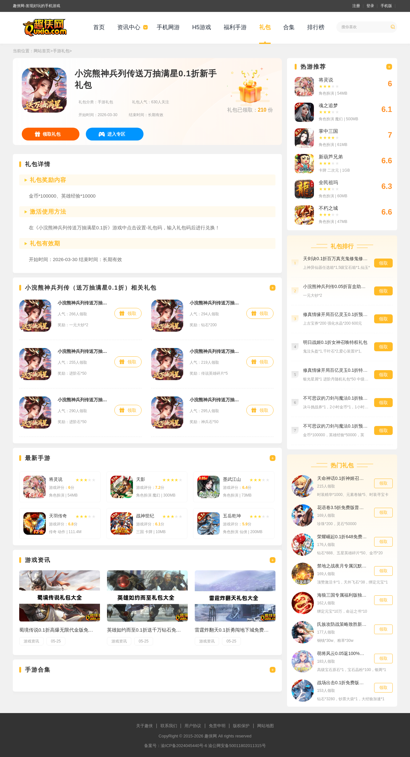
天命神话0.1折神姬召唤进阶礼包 (342, 478)
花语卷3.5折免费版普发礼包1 (342, 507)
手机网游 (168, 27)
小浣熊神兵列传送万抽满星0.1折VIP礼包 (215, 399)
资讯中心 (128, 27)
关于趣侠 (144, 725)
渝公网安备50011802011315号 (237, 745)
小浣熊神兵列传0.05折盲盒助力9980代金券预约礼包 (335, 286)
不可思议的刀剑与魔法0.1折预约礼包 (335, 426)
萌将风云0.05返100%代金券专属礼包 (342, 653)
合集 (289, 27)
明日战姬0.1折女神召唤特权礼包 (335, 342)
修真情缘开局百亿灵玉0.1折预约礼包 (335, 314)
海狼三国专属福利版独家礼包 (342, 595)
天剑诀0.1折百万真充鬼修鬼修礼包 (335, 258)
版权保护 (241, 725)
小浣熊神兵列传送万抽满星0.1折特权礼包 (215, 351)
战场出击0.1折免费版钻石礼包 (342, 682)
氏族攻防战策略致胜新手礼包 (342, 624)
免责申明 (217, 725)
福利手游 (235, 27)
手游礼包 (61, 50)
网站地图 (265, 725)
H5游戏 (201, 27)
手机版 (386, 6)
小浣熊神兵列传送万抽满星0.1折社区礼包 (83, 399)
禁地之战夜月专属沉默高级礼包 (342, 565)
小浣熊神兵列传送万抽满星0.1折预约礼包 (83, 302)
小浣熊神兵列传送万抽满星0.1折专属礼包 (83, 351)
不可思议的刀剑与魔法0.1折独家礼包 (335, 398)
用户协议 (192, 725)
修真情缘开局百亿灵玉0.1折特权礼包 (335, 370)
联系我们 (168, 725)
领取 (131, 313)
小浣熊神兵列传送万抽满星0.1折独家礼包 (215, 302)
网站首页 (42, 50)
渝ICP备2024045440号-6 (184, 745)
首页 (99, 27)
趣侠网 (210, 736)
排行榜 (315, 27)
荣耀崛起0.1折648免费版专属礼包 (342, 536)
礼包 (265, 27)
